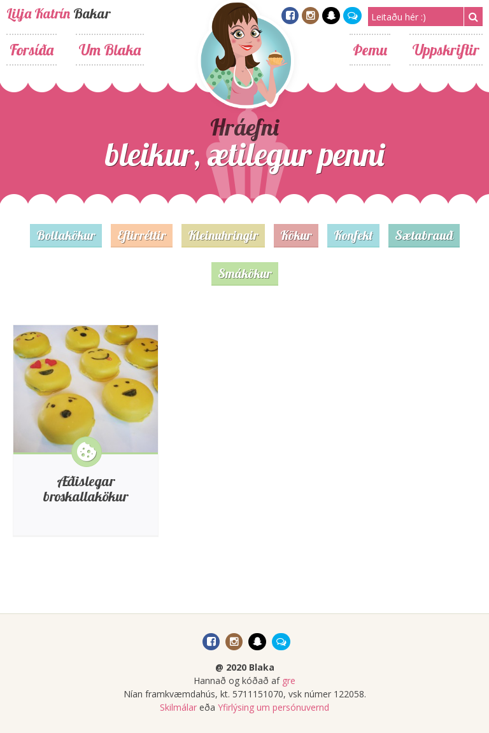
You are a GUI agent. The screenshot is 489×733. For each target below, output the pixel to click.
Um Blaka (110, 49)
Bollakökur (66, 235)
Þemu (370, 49)
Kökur (296, 235)
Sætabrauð (424, 235)
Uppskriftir (446, 49)
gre (288, 680)
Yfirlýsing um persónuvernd (273, 707)
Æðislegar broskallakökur (85, 488)
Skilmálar (178, 707)
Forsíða (31, 49)
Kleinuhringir (223, 235)
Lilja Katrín (38, 13)
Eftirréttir (141, 235)
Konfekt (353, 235)
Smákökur (245, 273)
